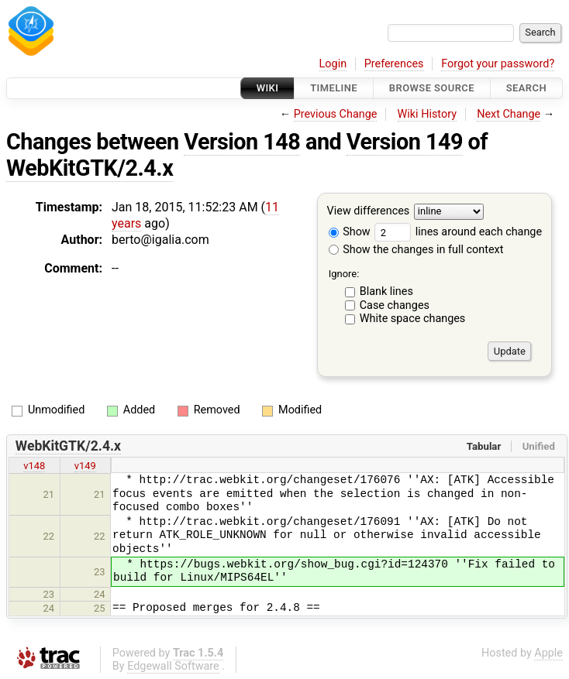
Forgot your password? (497, 63)
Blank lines (386, 291)
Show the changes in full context (416, 249)
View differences (368, 211)
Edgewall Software (173, 666)
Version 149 (405, 142)
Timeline (333, 88)
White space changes (413, 318)
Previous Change (336, 114)
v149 (85, 466)
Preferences (394, 63)
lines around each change (458, 231)
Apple (548, 653)
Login (333, 63)
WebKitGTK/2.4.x (89, 168)
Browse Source (431, 88)
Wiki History (427, 114)
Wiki (268, 88)
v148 (34, 466)
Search (526, 88)
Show (350, 231)
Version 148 (242, 142)
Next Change (508, 114)
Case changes (394, 305)
